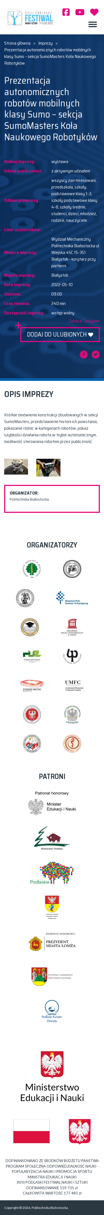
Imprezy (45, 43)
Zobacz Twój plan (84, 321)
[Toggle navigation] (92, 24)
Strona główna (17, 43)
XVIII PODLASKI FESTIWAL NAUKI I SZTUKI (31, 17)
